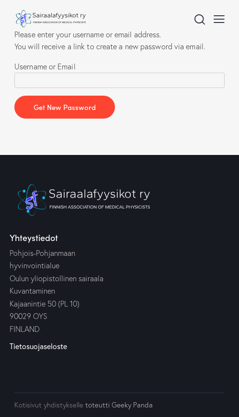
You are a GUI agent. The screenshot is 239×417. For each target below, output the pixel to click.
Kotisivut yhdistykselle (48, 404)
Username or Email (45, 66)
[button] (219, 18)
